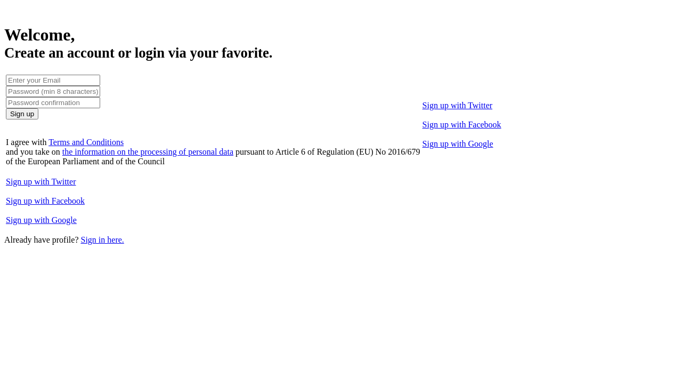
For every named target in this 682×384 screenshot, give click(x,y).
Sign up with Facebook (462, 124)
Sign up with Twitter (457, 105)
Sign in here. (102, 239)
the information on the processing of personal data (147, 151)
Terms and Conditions (86, 142)
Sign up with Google (458, 143)
